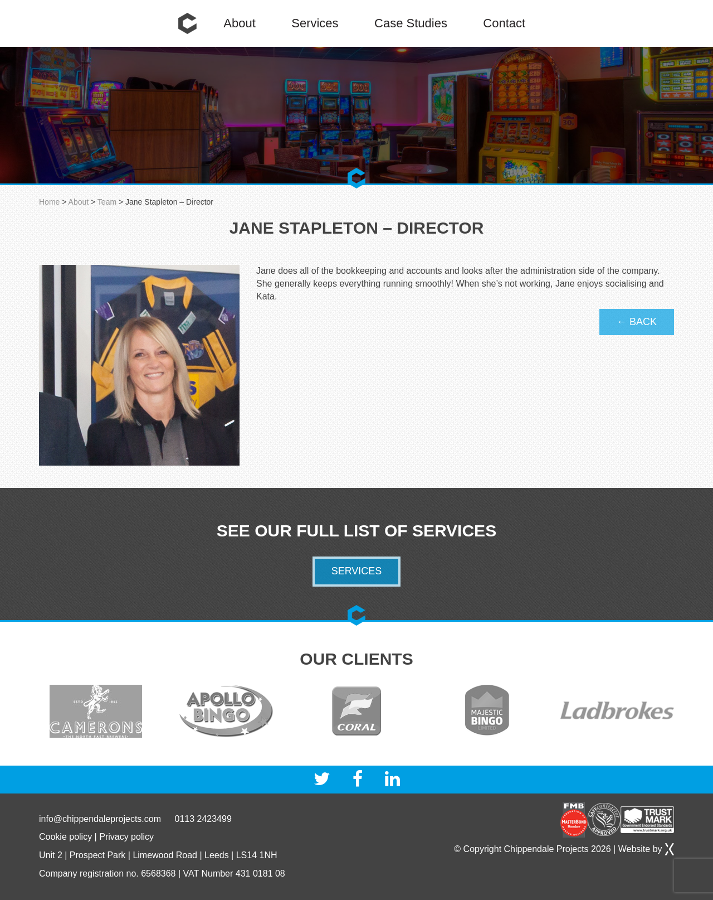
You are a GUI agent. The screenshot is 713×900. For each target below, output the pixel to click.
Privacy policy (126, 836)
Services (314, 23)
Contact (504, 23)
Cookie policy (65, 836)
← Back (637, 321)
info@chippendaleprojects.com (100, 819)
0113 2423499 (202, 819)
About (239, 23)
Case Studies (410, 23)
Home (187, 23)
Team (106, 201)
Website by (646, 849)
